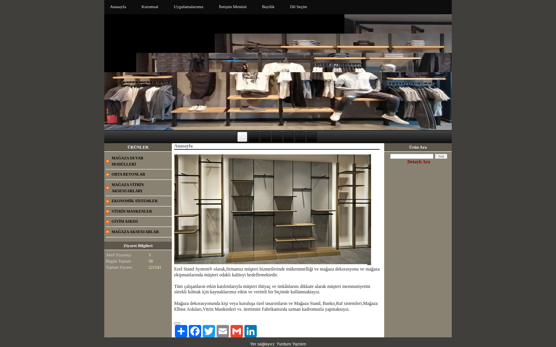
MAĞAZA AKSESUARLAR (135, 232)
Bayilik (268, 6)
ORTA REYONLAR (128, 174)
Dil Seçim (298, 6)
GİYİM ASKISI (125, 221)
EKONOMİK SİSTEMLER (135, 201)
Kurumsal (150, 6)
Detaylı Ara (418, 161)
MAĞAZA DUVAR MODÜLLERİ (127, 161)
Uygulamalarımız (188, 6)
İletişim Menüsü (233, 6)
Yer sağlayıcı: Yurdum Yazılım (278, 344)
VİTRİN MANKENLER (132, 211)
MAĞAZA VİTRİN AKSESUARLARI (128, 188)
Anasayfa (118, 6)
